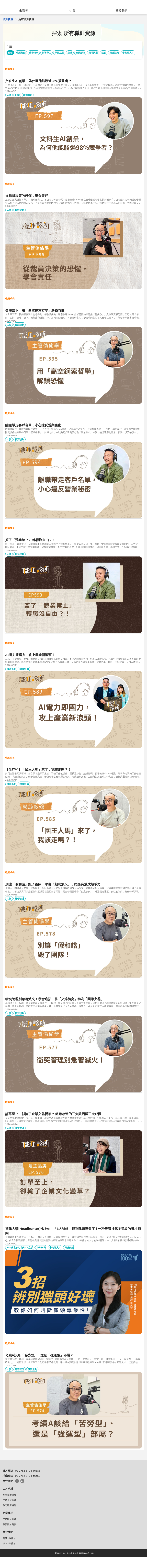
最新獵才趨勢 (9, 1524)
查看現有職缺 (9, 1495)
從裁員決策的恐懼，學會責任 (26, 195)
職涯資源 (8, 19)
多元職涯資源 (9, 1505)
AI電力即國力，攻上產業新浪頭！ (30, 655)
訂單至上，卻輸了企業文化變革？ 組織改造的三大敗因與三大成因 (53, 1114)
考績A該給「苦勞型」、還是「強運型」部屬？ (39, 1355)
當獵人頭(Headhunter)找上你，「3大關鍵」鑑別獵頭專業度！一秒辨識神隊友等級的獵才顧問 (73, 1230)
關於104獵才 (9, 1538)
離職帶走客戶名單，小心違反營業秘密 (33, 425)
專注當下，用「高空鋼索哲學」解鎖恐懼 (34, 310)
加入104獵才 (9, 1543)
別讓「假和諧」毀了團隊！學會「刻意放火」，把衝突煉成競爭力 (53, 884)
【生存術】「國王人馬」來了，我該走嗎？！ (38, 769)
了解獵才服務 (9, 1519)
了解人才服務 (9, 1500)
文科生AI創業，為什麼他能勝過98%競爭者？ (38, 81)
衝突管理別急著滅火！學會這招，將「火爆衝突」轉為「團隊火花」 (54, 999)
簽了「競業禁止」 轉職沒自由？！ (30, 540)
